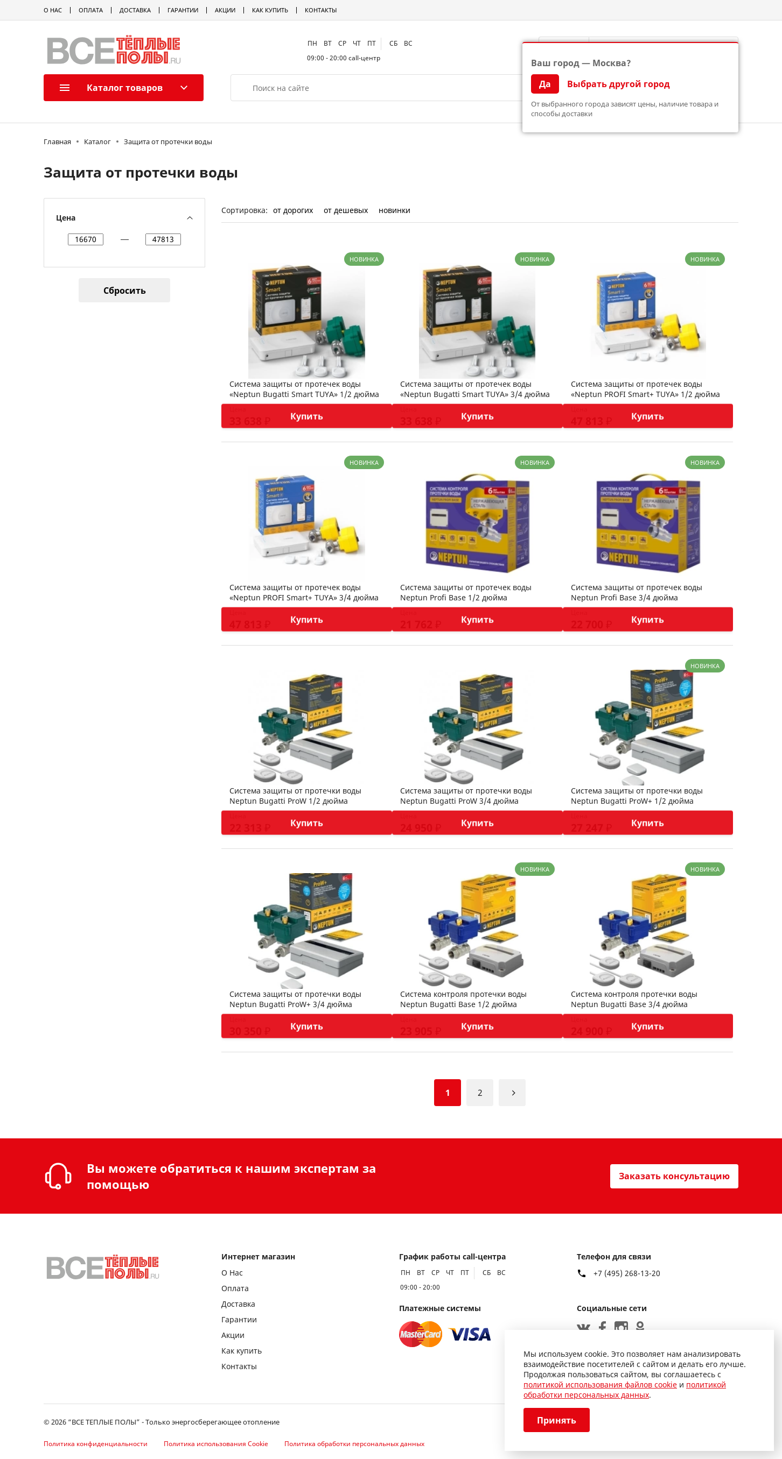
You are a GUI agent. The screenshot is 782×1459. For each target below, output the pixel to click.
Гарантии (182, 10)
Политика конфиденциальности (96, 1443)
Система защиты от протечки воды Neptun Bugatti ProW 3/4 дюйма (466, 795)
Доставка (135, 10)
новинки (394, 210)
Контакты (321, 10)
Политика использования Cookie (216, 1443)
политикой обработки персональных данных (624, 1389)
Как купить (270, 10)
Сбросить (124, 290)
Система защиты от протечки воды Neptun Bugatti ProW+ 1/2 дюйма (637, 795)
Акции (225, 10)
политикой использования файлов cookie (600, 1384)
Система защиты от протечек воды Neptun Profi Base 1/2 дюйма (466, 592)
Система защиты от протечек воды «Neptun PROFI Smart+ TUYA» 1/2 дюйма (645, 389)
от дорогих (293, 210)
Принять (556, 1420)
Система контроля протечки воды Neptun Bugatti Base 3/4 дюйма (634, 999)
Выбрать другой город (618, 84)
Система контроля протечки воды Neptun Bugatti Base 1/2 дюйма (463, 999)
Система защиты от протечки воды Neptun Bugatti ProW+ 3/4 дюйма (295, 999)
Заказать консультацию (674, 1176)
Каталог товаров (111, 88)
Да (545, 84)
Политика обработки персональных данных (354, 1443)
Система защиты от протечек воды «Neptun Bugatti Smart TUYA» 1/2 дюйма (304, 389)
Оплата (91, 10)
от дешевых (346, 210)
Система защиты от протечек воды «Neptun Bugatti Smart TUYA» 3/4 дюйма (475, 389)
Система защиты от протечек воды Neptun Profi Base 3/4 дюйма (636, 592)
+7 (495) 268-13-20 (627, 1273)
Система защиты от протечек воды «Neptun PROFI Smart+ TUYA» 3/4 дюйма (304, 592)
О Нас (53, 10)
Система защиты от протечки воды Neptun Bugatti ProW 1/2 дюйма (295, 795)
